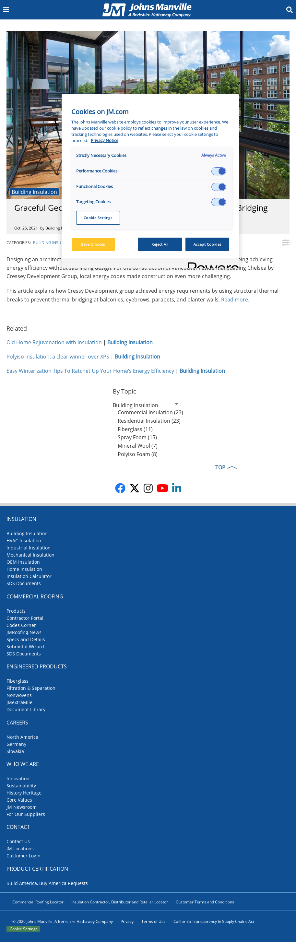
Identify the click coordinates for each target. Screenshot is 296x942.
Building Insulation (34, 191)
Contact (18, 826)
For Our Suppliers (25, 814)
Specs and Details (25, 639)
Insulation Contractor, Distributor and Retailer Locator (119, 902)
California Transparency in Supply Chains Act (213, 921)
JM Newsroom (21, 807)
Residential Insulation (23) (149, 420)
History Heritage (23, 793)
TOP (220, 467)
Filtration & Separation (30, 688)
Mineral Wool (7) (138, 445)
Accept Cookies (207, 244)
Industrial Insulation (28, 548)
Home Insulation (24, 569)
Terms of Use (153, 921)
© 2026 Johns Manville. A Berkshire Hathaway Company (62, 921)
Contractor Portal (24, 618)
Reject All (160, 244)
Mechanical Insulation (30, 555)
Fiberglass (17, 681)
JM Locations (20, 848)
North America (22, 737)
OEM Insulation (23, 562)
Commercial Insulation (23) (150, 412)
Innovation (18, 778)
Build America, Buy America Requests (47, 883)
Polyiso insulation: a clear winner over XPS (57, 356)
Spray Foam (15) (137, 437)
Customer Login (23, 856)
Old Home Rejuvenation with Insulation (54, 342)
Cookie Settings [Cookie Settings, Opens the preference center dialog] (98, 217)
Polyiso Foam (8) (138, 454)
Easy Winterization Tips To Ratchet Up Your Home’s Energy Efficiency (90, 370)
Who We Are (22, 764)
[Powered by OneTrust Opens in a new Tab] (211, 264)
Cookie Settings (24, 929)
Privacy (127, 921)
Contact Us (18, 841)
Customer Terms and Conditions (205, 902)
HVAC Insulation (23, 540)
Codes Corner (21, 625)
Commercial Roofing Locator (38, 902)
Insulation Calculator (29, 576)
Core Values (19, 800)
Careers (17, 722)
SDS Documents (23, 583)
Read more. (236, 299)
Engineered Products (36, 666)
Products (16, 611)
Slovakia (15, 751)
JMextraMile (19, 702)
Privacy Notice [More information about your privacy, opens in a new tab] (104, 140)
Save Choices (93, 244)
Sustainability (21, 786)
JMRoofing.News (23, 632)
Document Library (25, 709)
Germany (16, 744)
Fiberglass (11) (135, 429)
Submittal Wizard (25, 646)
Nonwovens (19, 695)
